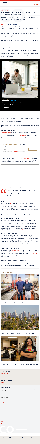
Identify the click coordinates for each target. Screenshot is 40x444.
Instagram (3, 402)
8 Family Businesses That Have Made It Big (13, 302)
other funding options (9, 119)
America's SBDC (21, 229)
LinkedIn (3, 403)
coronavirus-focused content (17, 250)
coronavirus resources (27, 158)
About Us (2, 416)
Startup (6, 10)
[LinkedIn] (8, 24)
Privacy (2, 417)
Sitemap (2, 421)
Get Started (6, 107)
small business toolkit (34, 253)
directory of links (9, 244)
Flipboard (3, 409)
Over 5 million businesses (6, 132)
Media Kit (3, 382)
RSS (1, 422)
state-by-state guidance (28, 251)
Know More (3, 438)
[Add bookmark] (15, 24)
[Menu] (1, 3)
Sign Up (38, 4)
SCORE (11, 203)
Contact (2, 415)
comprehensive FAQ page (16, 160)
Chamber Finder (4, 373)
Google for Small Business (22, 135)
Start (2, 10)
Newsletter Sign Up (5, 377)
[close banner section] (38, 0)
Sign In (35, 4)
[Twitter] (6, 24)
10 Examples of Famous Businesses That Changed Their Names (18, 333)
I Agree (20, 441)
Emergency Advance (17, 51)
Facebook (3, 407)
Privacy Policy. (16, 151)
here (34, 118)
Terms (2, 420)
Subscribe (33, 149)
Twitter (2, 405)
